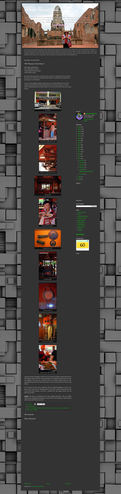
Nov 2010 (81, 162)
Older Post (68, 483)
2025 (79, 129)
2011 (79, 156)
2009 (79, 177)
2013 (79, 151)
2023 (79, 133)
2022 (79, 136)
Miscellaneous (81, 224)
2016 (79, 145)
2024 (79, 131)
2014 (79, 149)
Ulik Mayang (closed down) (86, 171)
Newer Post (28, 483)
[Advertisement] (47, 469)
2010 (79, 158)
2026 (79, 127)
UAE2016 (80, 228)
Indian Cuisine (81, 220)
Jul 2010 (81, 169)
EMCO (79, 214)
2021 (79, 138)
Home (48, 483)
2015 (79, 147)
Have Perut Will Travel (91, 113)
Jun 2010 (81, 174)
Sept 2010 (82, 165)
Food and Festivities (83, 216)
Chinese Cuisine (82, 212)
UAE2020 (80, 230)
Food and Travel (82, 218)
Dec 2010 (81, 160)
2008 (79, 179)
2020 (79, 140)
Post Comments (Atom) (37, 486)
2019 (79, 142)
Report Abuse (80, 234)
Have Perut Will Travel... (51, 9)
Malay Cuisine (32, 406)
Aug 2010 (82, 167)
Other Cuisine (81, 226)
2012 (79, 154)
